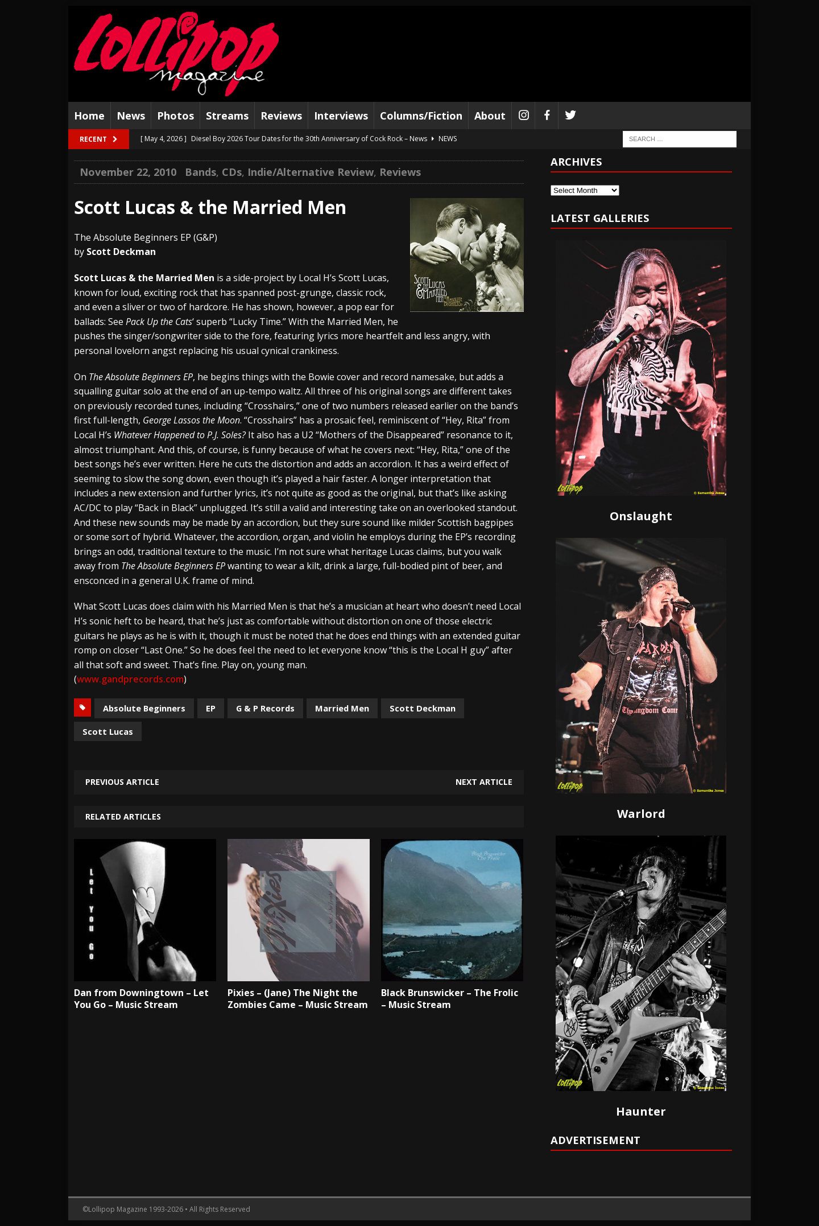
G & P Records (265, 708)
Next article (484, 781)
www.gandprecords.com (130, 679)
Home (89, 115)
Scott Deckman (423, 708)
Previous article (122, 781)
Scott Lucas (107, 731)
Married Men (342, 708)
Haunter (641, 1111)
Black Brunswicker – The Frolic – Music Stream (449, 998)
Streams (227, 115)
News (131, 115)
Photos (175, 115)
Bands (200, 172)
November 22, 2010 (128, 172)
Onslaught (641, 516)
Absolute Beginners (144, 708)
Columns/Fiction (421, 115)
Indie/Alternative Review (310, 172)
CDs (232, 172)
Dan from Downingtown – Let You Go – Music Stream (141, 998)
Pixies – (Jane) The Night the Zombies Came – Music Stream (298, 998)
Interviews (341, 115)
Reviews (281, 115)
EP (211, 708)
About (490, 115)
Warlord (641, 813)
